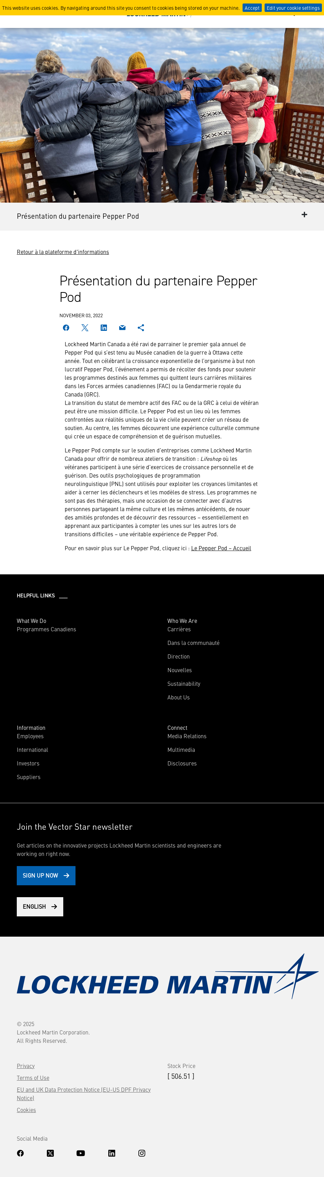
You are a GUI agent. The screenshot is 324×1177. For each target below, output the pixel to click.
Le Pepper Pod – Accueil (221, 548)
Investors (28, 763)
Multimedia (181, 749)
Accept (252, 7)
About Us (178, 697)
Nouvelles (179, 670)
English (34, 906)
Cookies (26, 1109)
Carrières (179, 629)
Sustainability (183, 683)
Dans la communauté (193, 642)
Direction (178, 656)
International (32, 749)
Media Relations (187, 736)
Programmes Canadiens (46, 629)
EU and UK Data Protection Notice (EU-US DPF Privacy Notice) (84, 1093)
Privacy (26, 1065)
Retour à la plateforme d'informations (63, 251)
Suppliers (29, 776)
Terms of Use (33, 1077)
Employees (30, 736)
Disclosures (182, 763)
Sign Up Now (40, 875)
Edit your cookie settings (293, 7)
